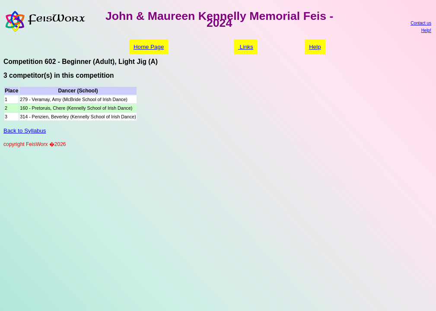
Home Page (149, 47)
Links (245, 47)
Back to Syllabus (24, 130)
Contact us (421, 23)
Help (315, 47)
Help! (426, 30)
